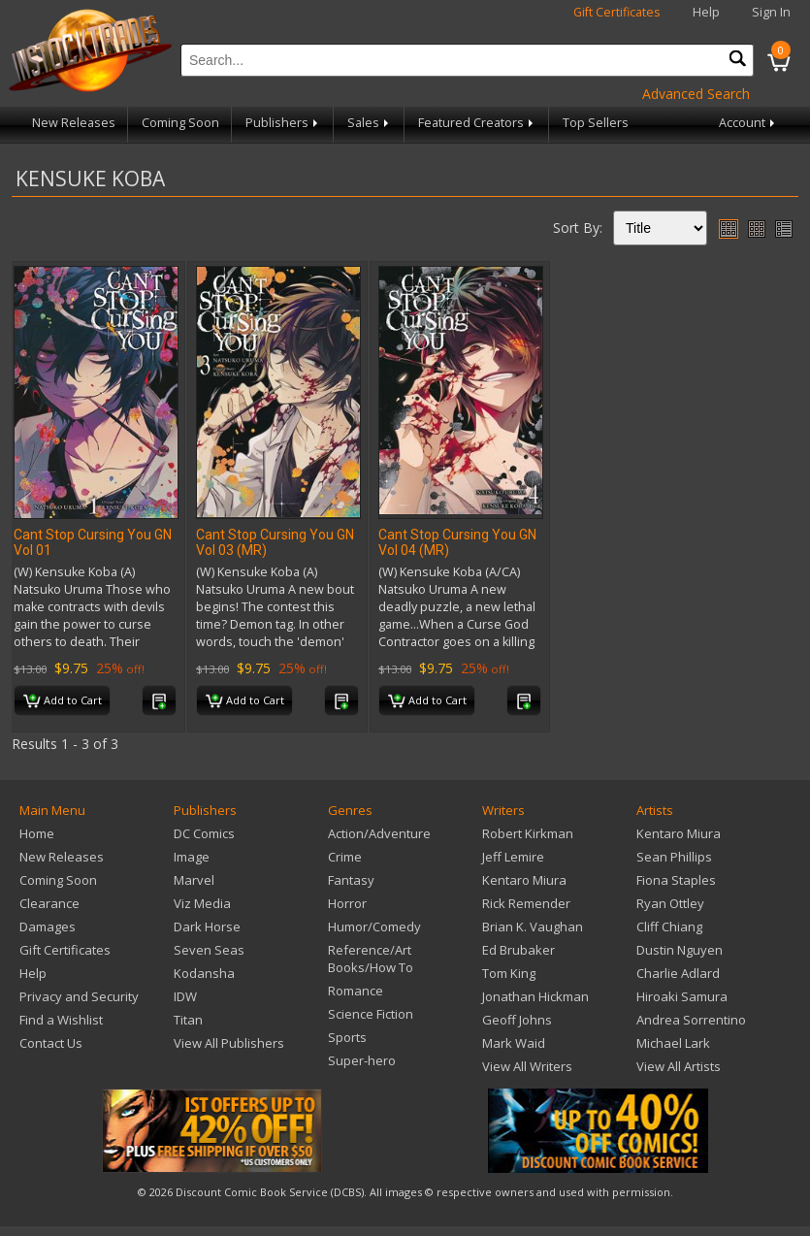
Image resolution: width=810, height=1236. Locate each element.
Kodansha (204, 973)
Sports (347, 1037)
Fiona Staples (676, 880)
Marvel (194, 880)
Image (192, 856)
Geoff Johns (517, 1019)
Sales (369, 122)
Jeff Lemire (513, 856)
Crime (345, 856)
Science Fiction (370, 1014)
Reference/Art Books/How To (370, 958)
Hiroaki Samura (682, 996)
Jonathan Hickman (535, 996)
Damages (47, 926)
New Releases (73, 122)
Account (748, 122)
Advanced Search (696, 93)
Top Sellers (596, 122)
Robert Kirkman (527, 833)
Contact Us (50, 1043)
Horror (347, 903)
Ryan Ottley (670, 903)
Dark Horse (207, 926)
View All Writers (527, 1066)
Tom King (508, 973)
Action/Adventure (379, 833)
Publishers (283, 122)
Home (36, 833)
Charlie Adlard (678, 973)
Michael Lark (673, 1043)
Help (706, 12)
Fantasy (351, 880)
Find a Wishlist (61, 1019)
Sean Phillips (674, 856)
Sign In (771, 12)
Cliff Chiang (669, 926)
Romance (355, 990)
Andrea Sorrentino (691, 1019)
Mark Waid (513, 1043)
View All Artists (678, 1066)
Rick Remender (526, 903)
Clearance (49, 903)
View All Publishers (229, 1043)
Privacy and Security (79, 996)
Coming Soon (180, 122)
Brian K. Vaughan (532, 926)
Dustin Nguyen (679, 950)
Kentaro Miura (524, 880)
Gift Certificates (617, 12)
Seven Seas (209, 950)
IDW (185, 996)
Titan (188, 1019)
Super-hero (362, 1060)
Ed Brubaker (518, 950)
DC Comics (204, 833)
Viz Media (202, 903)
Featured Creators (477, 122)
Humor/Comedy (374, 926)
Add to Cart (62, 701)
